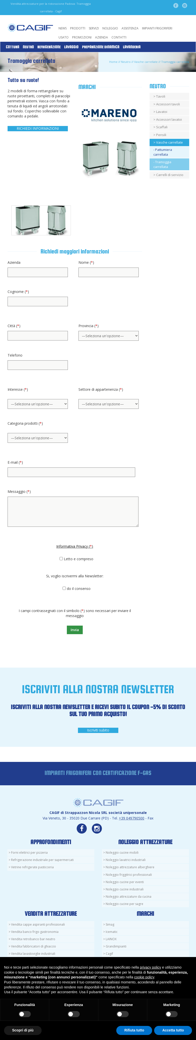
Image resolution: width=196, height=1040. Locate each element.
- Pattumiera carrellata (162, 152)
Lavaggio (71, 47)
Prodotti (77, 28)
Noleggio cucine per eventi (125, 882)
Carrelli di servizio (169, 174)
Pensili (161, 135)
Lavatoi (161, 111)
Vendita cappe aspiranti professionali (38, 924)
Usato (64, 37)
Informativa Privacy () (74, 546)
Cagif (109, 953)
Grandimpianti (116, 946)
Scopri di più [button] (23, 1030)
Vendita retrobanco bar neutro (33, 939)
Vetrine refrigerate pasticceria (32, 867)
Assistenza (130, 28)
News (63, 28)
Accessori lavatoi (169, 119)
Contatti (118, 37)
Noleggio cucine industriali (125, 889)
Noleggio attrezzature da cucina (128, 896)
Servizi (94, 28)
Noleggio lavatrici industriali (126, 860)
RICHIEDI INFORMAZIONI (38, 128)
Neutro (28, 47)
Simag (110, 924)
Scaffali (161, 127)
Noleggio (110, 28)
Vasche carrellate (146, 62)
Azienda (101, 37)
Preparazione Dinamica (100, 47)
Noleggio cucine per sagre (124, 904)
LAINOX (111, 939)
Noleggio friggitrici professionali (129, 875)
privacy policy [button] (150, 967)
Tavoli (160, 96)
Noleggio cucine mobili (122, 852)
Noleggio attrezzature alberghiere (130, 867)
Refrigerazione (49, 47)
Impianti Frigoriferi (157, 28)
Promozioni (82, 37)
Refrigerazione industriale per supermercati (42, 860)
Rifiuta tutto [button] (134, 1030)
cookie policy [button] (144, 977)
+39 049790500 (131, 818)
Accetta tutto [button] (173, 1030)
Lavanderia (132, 47)
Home (113, 62)
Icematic (112, 932)
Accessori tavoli (168, 104)
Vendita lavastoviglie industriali (33, 953)
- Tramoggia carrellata (162, 164)
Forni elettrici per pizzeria (29, 852)
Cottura (12, 47)
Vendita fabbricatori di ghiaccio (33, 946)
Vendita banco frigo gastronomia (35, 932)
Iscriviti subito (98, 730)
